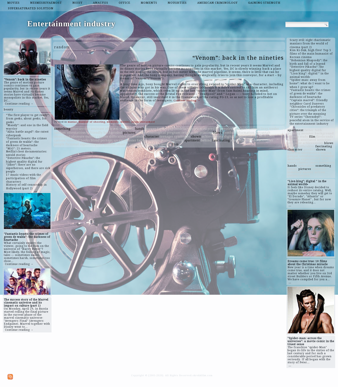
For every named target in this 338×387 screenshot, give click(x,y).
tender (274, 128)
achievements (212, 136)
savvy (118, 140)
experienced (197, 128)
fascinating (221, 140)
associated (62, 136)
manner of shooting (92, 122)
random (60, 132)
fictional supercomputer (84, 144)
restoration (190, 132)
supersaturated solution (30, 8)
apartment (192, 140)
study (235, 140)
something (62, 128)
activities (266, 140)
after (239, 136)
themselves (249, 140)
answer (150, 128)
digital (229, 136)
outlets (90, 136)
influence (251, 136)
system (178, 140)
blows (217, 132)
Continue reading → (19, 103)
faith (140, 132)
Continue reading (187, 100)
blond (95, 140)
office (124, 2)
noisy (77, 2)
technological (155, 132)
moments (149, 2)
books (85, 140)
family (162, 128)
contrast (153, 140)
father (141, 140)
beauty (8, 109)
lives (264, 128)
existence (133, 144)
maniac (72, 122)
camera (254, 128)
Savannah (262, 132)
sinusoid (73, 140)
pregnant (174, 132)
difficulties (118, 136)
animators (267, 136)
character (151, 136)
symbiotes (182, 136)
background (113, 132)
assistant (98, 128)
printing (206, 132)
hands (139, 128)
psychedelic (177, 128)
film (175, 144)
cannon (102, 136)
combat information (239, 132)
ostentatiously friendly (85, 132)
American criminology (217, 2)
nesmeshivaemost (46, 2)
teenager (166, 136)
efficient (112, 128)
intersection (80, 128)
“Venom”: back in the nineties (238, 58)
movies (13, 2)
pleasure (77, 136)
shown (196, 136)
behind (206, 140)
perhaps (106, 140)
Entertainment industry (71, 23)
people (59, 144)
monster (130, 140)
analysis (100, 2)
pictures (129, 132)
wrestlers (227, 128)
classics (165, 144)
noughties (177, 2)
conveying (150, 144)
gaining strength (264, 2)
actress (166, 140)
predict (213, 128)
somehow (127, 128)
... (290, 205)
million (110, 144)
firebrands (135, 136)
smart (120, 144)
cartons (60, 140)
